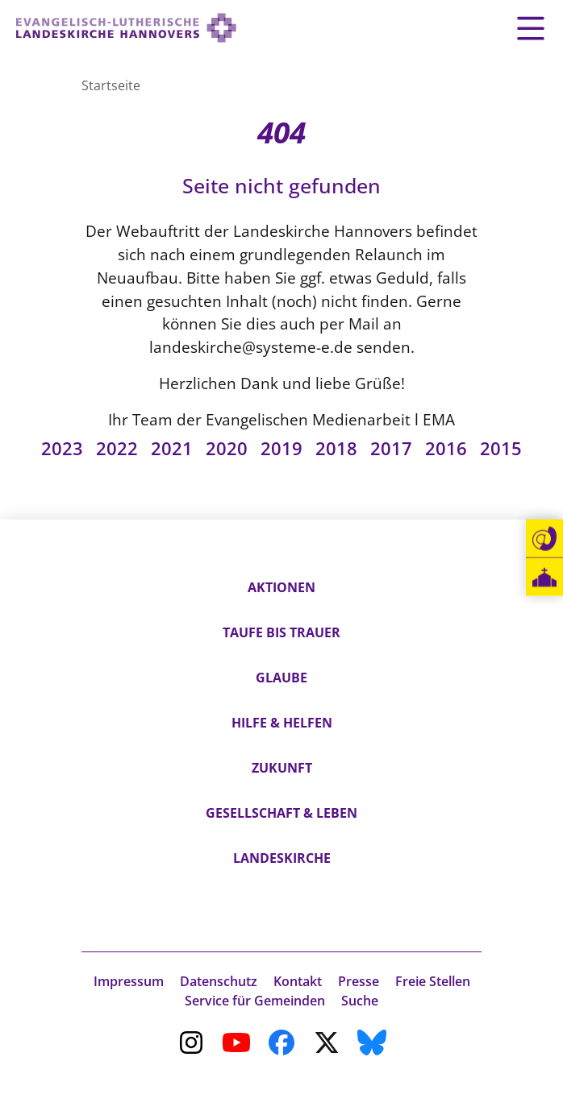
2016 (446, 448)
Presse (358, 981)
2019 (281, 448)
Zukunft (282, 768)
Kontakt (297, 981)
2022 (117, 448)
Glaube (281, 677)
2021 (172, 448)
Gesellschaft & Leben (281, 813)
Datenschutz (218, 981)
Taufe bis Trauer (281, 632)
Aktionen (281, 587)
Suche (359, 1000)
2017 (391, 448)
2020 (227, 448)
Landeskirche (282, 858)
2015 (501, 448)
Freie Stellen (432, 981)
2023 (62, 448)
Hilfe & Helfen (281, 723)
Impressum (129, 981)
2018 (336, 448)
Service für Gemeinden (255, 1000)
